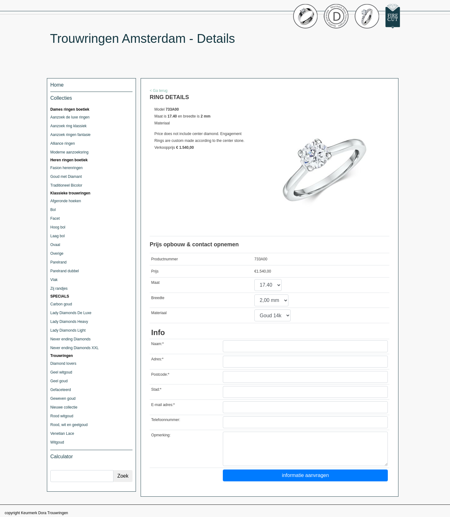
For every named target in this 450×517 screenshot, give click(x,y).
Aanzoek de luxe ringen (69, 117)
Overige (56, 253)
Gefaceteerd (60, 390)
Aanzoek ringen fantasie (70, 135)
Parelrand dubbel (64, 271)
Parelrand (58, 262)
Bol (53, 210)
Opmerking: (161, 435)
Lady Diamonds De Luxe (70, 313)
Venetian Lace (62, 433)
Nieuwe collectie (64, 407)
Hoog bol (57, 227)
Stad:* (156, 389)
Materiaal (159, 313)
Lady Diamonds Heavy (69, 321)
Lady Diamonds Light (68, 330)
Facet (55, 218)
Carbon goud (61, 304)
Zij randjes (59, 288)
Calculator (61, 456)
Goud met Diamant (66, 176)
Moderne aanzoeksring (69, 152)
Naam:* (157, 344)
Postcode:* (160, 374)
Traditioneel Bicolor (66, 185)
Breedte (157, 298)
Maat (155, 282)
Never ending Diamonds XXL (74, 348)
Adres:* (157, 359)
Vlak (54, 280)
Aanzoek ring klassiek (68, 126)
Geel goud (59, 381)
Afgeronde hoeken (65, 201)
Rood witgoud (61, 416)
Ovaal (55, 245)
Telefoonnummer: (165, 420)
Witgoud (57, 442)
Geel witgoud (61, 372)
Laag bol (57, 236)
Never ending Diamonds (70, 339)
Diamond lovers (63, 363)
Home (57, 85)
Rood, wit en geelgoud (69, 425)
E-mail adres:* (163, 405)
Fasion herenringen (66, 168)
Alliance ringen (62, 143)
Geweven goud (63, 398)
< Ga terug (159, 90)
